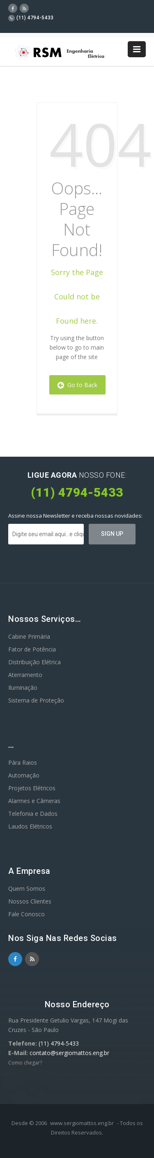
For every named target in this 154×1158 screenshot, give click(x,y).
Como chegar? (25, 1062)
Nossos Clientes (29, 901)
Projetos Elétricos (31, 788)
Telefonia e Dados (32, 813)
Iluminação (22, 687)
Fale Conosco (26, 914)
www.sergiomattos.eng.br (82, 1123)
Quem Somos (26, 888)
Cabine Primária (29, 636)
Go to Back (77, 385)
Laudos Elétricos (30, 826)
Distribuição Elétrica (34, 662)
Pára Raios (22, 762)
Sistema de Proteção (36, 700)
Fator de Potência (32, 649)
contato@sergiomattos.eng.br (69, 1053)
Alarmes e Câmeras (34, 801)
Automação (23, 775)
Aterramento (25, 675)
